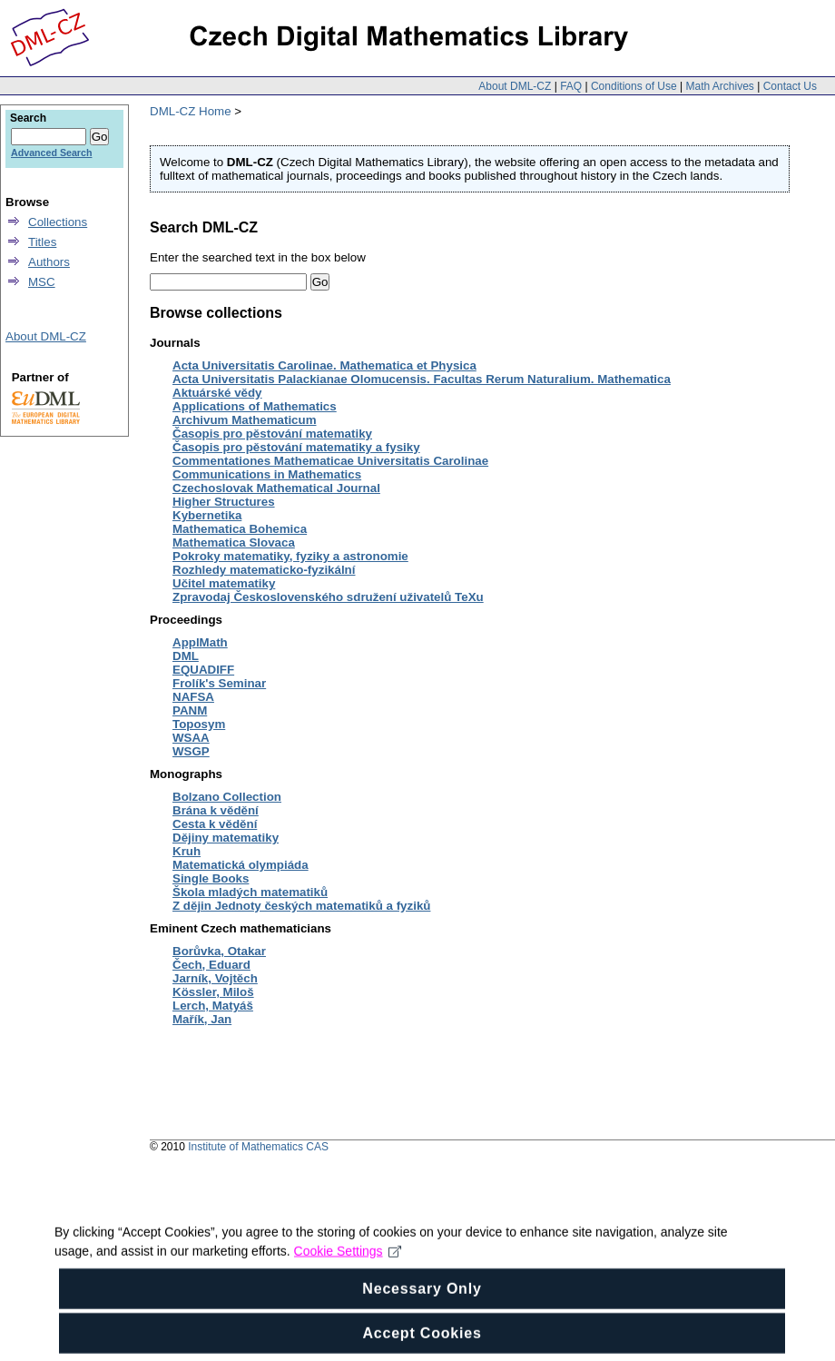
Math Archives (719, 86)
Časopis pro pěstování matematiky (272, 433)
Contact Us (790, 86)
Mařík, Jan (201, 1019)
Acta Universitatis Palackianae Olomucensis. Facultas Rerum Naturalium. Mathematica (421, 379)
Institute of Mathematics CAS (258, 1146)
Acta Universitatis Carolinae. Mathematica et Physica (324, 365)
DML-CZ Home (190, 111)
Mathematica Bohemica (239, 529)
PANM (189, 710)
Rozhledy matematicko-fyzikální (263, 570)
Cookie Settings (348, 1264)
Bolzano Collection (226, 797)
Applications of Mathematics (254, 406)
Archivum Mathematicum (244, 420)
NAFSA (193, 697)
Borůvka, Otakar (219, 951)
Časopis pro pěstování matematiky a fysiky (296, 447)
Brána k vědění (215, 810)
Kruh (186, 851)
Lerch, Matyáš (212, 1005)
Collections (57, 222)
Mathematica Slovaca (233, 542)
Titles (42, 242)
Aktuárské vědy (217, 392)
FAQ (571, 86)
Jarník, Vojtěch (215, 978)
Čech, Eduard (211, 964)
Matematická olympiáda (240, 865)
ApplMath (200, 642)
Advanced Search (51, 152)
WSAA (191, 738)
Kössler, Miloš (213, 992)
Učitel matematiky (223, 583)
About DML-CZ (514, 86)
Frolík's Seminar (219, 683)
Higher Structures (223, 501)
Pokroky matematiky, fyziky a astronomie (290, 556)
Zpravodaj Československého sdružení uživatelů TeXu (328, 597)
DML (185, 656)
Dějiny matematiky (225, 837)
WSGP (191, 751)
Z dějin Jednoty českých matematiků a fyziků (301, 905)
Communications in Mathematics (266, 474)
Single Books (210, 878)
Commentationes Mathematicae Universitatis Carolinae (330, 461)
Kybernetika (206, 515)
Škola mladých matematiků (250, 892)
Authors (49, 262)
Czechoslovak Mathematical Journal (276, 488)
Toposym (198, 724)
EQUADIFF (203, 669)
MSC (41, 282)
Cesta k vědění (214, 824)
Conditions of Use (634, 86)
